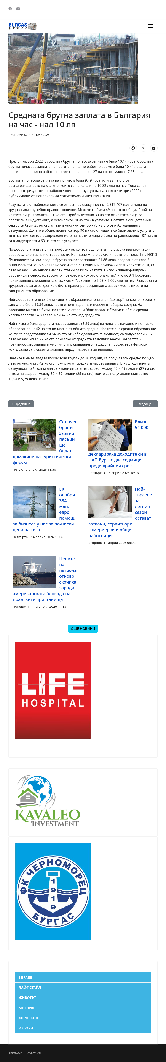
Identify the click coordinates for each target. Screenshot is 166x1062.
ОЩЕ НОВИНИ (83, 628)
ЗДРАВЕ (25, 977)
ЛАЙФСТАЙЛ (30, 987)
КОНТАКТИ (34, 1053)
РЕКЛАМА (15, 1053)
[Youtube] (18, 8)
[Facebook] (10, 8)
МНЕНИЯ (26, 1007)
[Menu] (150, 26)
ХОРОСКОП (28, 1018)
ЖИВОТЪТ (27, 997)
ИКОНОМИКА (17, 135)
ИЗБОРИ (26, 1028)
